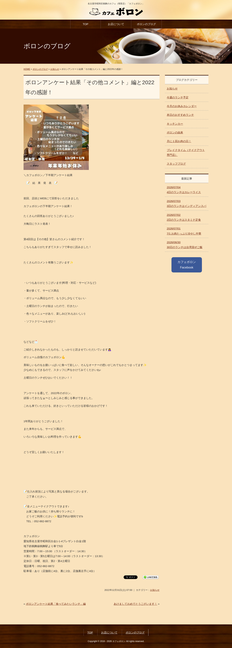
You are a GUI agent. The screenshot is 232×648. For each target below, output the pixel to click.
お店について (116, 24)
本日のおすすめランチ (180, 114)
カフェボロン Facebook (186, 264)
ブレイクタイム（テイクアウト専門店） (186, 152)
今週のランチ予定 (177, 97)
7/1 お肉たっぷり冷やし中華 (184, 231)
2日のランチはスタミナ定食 (184, 217)
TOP (85, 24)
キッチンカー (175, 123)
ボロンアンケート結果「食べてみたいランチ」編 (56, 603)
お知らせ (54, 69)
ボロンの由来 (175, 132)
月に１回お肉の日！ (179, 141)
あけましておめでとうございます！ (135, 603)
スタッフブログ (176, 163)
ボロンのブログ (146, 24)
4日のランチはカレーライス (184, 190)
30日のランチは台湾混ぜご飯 (184, 245)
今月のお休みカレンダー (182, 106)
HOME (27, 69)
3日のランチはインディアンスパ (186, 203)
